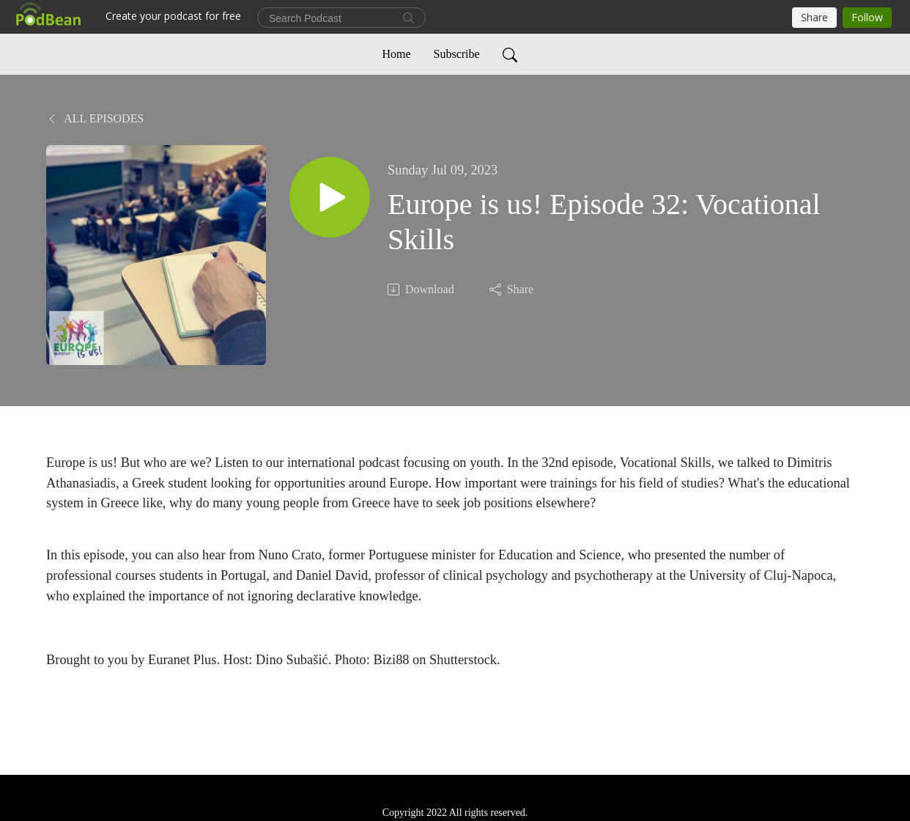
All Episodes (95, 118)
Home (396, 54)
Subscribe (457, 54)
